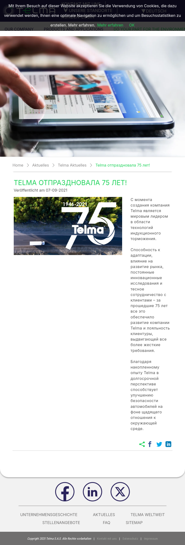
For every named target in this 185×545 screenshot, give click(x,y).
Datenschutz (130, 538)
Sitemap (134, 522)
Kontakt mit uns (107, 538)
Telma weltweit (148, 514)
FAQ (106, 522)
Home (18, 165)
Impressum (151, 538)
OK (132, 25)
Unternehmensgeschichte (48, 514)
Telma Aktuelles (72, 165)
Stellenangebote (64, 522)
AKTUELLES (104, 514)
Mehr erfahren (110, 25)
